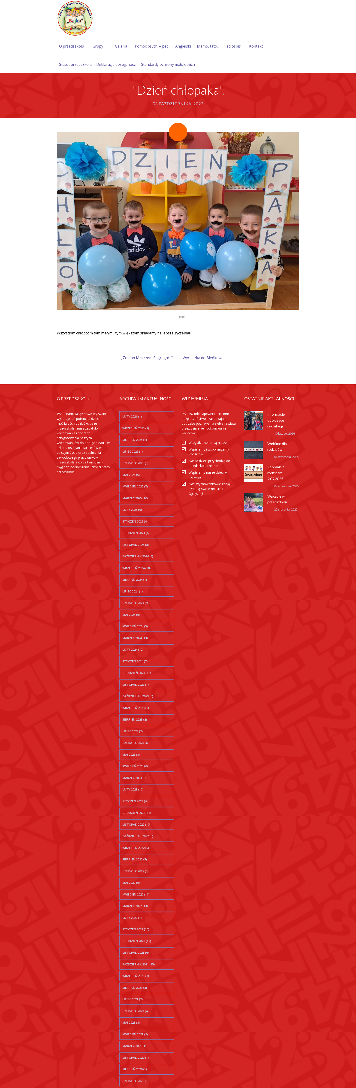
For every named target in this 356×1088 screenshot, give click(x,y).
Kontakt (256, 46)
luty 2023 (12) (132, 789)
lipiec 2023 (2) (132, 731)
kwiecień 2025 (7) (135, 486)
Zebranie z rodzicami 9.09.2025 (275, 473)
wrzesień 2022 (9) (135, 848)
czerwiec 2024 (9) (135, 603)
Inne (181, 316)
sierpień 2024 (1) (134, 579)
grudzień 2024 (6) (135, 533)
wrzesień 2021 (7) (135, 976)
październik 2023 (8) (137, 696)
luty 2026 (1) (132, 416)
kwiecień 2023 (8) (135, 766)
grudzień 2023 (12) (136, 673)
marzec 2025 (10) (135, 498)
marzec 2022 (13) (135, 906)
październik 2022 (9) (137, 836)
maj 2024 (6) (131, 615)
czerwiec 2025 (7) (135, 463)
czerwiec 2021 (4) (135, 1011)
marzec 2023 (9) (134, 778)
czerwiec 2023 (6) (135, 743)
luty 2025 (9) (132, 510)
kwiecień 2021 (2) (135, 1034)
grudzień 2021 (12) (136, 941)
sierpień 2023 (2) (134, 719)
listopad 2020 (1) (135, 1057)
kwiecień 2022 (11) (135, 894)
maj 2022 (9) (131, 883)
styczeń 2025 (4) (135, 521)
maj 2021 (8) (131, 1022)
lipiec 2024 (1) (132, 591)
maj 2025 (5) (131, 475)
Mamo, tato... (208, 46)
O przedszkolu (71, 46)
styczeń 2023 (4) (135, 801)
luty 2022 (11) (132, 918)
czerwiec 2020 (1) (135, 1081)
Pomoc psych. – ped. (152, 46)
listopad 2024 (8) (135, 545)
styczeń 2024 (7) (135, 661)
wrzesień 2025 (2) (135, 428)
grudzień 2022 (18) (136, 813)
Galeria (121, 46)
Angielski (183, 46)
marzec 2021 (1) (134, 1046)
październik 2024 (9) (137, 556)
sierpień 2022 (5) (134, 859)
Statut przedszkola (75, 64)
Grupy (98, 46)
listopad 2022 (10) (136, 824)
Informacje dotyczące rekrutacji (276, 420)
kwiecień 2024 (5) (135, 626)
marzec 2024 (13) (135, 638)
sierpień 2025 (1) (134, 440)
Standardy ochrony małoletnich (168, 64)
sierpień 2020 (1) (134, 1069)
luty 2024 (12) (132, 649)
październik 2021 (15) (138, 964)
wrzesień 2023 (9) (135, 708)
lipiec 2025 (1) (132, 451)
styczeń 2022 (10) (135, 929)
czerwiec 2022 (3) (135, 871)
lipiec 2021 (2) (132, 999)
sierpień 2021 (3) (134, 988)
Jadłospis (233, 46)
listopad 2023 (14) (136, 684)
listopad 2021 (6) (135, 952)
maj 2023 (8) (131, 754)
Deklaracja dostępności (116, 64)
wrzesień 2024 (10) (136, 568)
